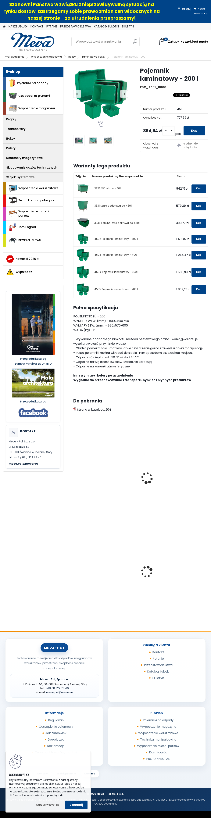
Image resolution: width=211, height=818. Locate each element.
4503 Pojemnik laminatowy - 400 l (116, 255)
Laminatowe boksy (93, 57)
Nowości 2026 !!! (23, 259)
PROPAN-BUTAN (25, 241)
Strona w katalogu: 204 (92, 409)
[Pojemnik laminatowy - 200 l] (100, 94)
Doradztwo (56, 739)
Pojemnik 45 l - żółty (91, 571)
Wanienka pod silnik (136, 573)
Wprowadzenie (14, 57)
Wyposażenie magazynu (46, 57)
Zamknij (76, 805)
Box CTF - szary (179, 479)
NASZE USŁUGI (18, 26)
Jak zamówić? (55, 733)
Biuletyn (158, 678)
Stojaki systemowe (20, 177)
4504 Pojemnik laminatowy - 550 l (116, 272)
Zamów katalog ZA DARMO (33, 364)
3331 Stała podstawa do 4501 (113, 206)
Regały (11, 119)
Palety (11, 148)
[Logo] (29, 41)
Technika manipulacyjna (32, 200)
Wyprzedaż (19, 272)
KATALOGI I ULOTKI (106, 26)
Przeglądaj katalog (33, 359)
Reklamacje (56, 746)
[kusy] (168, 130)
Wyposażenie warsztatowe (33, 188)
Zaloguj (186, 9)
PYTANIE (51, 26)
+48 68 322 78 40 (57, 688)
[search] (135, 43)
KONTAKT (36, 26)
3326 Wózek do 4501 (107, 188)
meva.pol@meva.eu (23, 464)
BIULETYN (128, 26)
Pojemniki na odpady (28, 83)
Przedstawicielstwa (158, 665)
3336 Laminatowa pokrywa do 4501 (117, 223)
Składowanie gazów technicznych (31, 168)
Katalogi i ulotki (158, 671)
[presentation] (77, 94)
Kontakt (158, 652)
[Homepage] (4, 26)
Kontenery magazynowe (24, 158)
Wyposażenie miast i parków (29, 213)
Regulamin (56, 720)
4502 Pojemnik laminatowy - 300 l (116, 239)
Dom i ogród (22, 227)
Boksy (72, 57)
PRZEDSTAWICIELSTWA (75, 26)
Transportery (16, 129)
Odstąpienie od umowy (56, 726)
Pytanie (158, 658)
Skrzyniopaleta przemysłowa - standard (140, 473)
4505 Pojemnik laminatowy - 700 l (116, 289)
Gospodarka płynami (29, 95)
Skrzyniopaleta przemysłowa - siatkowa (94, 480)
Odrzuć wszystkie (47, 805)
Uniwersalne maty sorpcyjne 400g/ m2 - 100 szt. (187, 567)
